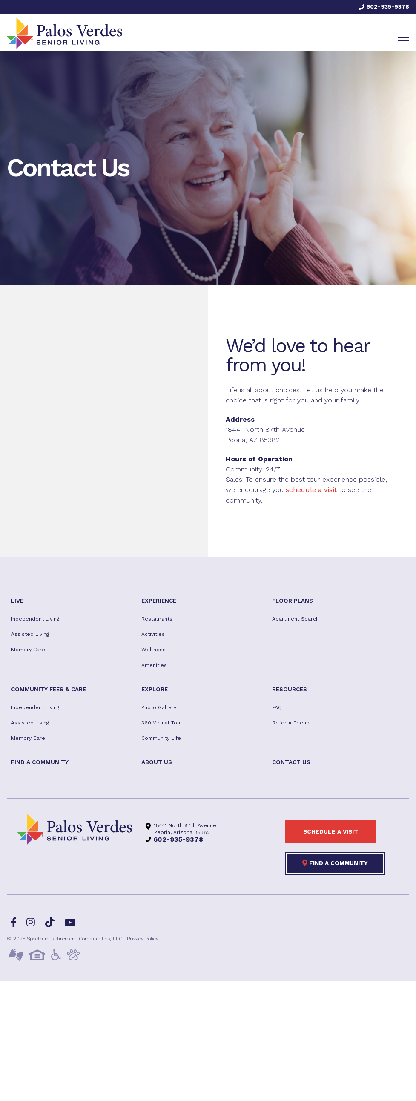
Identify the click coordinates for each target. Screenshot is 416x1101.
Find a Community (335, 863)
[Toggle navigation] (403, 37)
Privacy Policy (142, 939)
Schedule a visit (330, 831)
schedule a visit (311, 490)
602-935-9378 (384, 6)
